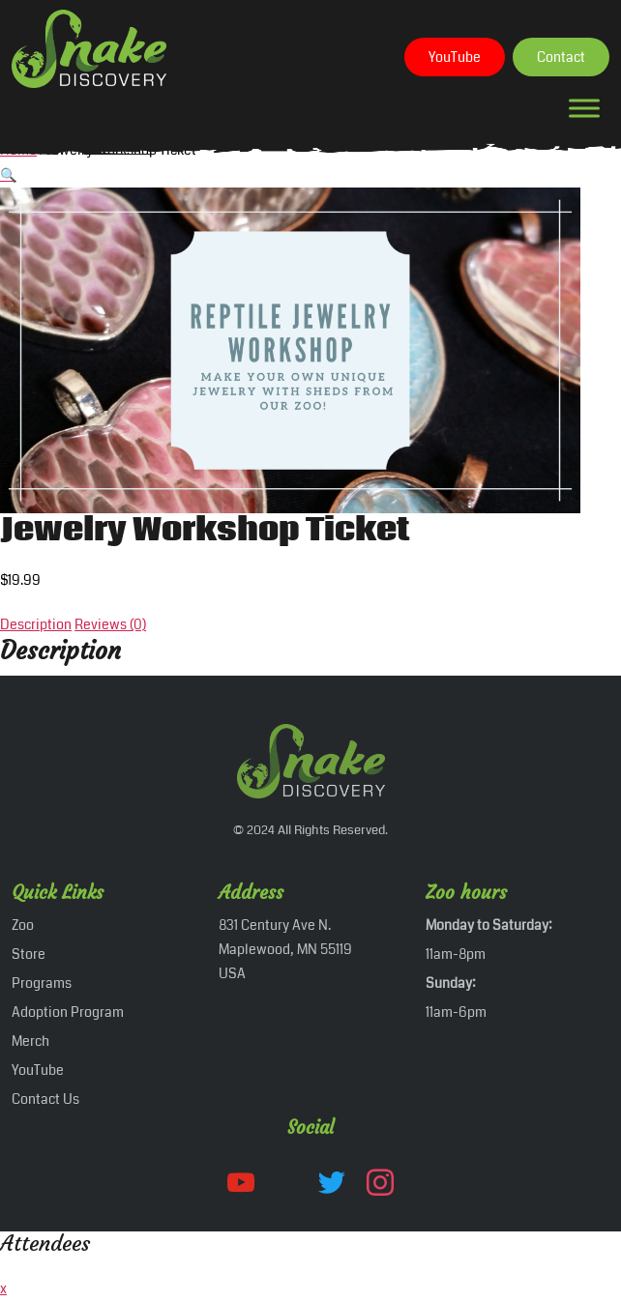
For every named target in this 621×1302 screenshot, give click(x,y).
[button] (8, 175)
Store (28, 954)
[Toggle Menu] (584, 108)
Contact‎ (561, 57)
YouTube (455, 57)
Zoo (23, 925)
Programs (42, 983)
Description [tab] (36, 624)
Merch (30, 1041)
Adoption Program (68, 1012)
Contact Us (45, 1099)
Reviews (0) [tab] (110, 624)
